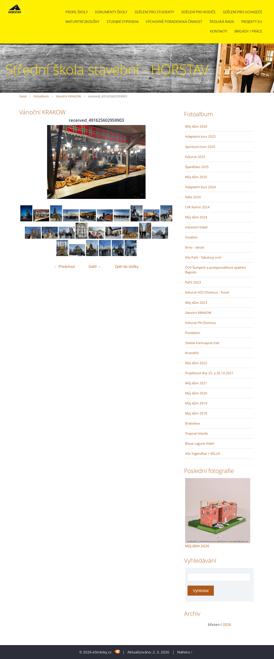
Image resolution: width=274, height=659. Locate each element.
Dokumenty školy (111, 12)
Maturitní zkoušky (82, 21)
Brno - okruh (194, 247)
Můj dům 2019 (196, 403)
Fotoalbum (41, 96)
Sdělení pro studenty (154, 12)
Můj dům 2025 (196, 177)
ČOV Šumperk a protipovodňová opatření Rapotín (215, 269)
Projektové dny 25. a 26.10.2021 (209, 373)
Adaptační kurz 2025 (200, 136)
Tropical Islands (196, 433)
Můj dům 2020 (196, 393)
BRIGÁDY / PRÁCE (248, 31)
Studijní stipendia (122, 21)
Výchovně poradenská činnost (174, 21)
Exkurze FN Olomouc (200, 323)
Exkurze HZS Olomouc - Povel (207, 292)
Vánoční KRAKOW (68, 96)
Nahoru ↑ (185, 652)
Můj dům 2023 (196, 302)
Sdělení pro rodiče (198, 12)
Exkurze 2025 (195, 157)
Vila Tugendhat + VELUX (202, 453)
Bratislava (192, 423)
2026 (227, 624)
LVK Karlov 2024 (197, 207)
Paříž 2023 (193, 282)
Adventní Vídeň (196, 227)
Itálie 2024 (193, 197)
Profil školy (77, 12)
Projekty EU (251, 21)
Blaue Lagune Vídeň (199, 443)
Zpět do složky (127, 266)
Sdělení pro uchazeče (242, 12)
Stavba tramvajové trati (202, 343)
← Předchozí (64, 266)
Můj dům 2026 (196, 126)
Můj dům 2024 (196, 217)
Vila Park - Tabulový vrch (203, 257)
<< (190, 624)
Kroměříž (192, 353)
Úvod (23, 96)
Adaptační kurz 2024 (200, 187)
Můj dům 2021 (196, 383)
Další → (95, 266)
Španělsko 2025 (197, 167)
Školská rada (222, 21)
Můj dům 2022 (196, 363)
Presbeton (192, 333)
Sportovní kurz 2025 (200, 147)
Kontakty (218, 31)
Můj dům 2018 (196, 413)
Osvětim (191, 237)
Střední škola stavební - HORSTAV (106, 69)
